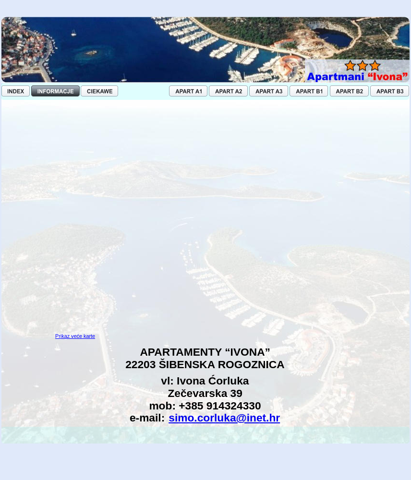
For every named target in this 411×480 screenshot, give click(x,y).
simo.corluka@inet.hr (224, 417)
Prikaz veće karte (75, 336)
